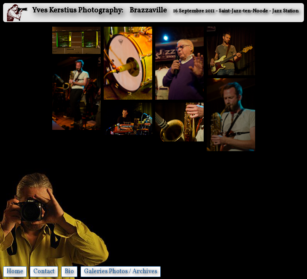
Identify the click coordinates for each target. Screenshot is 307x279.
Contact (44, 271)
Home (15, 271)
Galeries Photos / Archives (120, 271)
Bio (69, 271)
